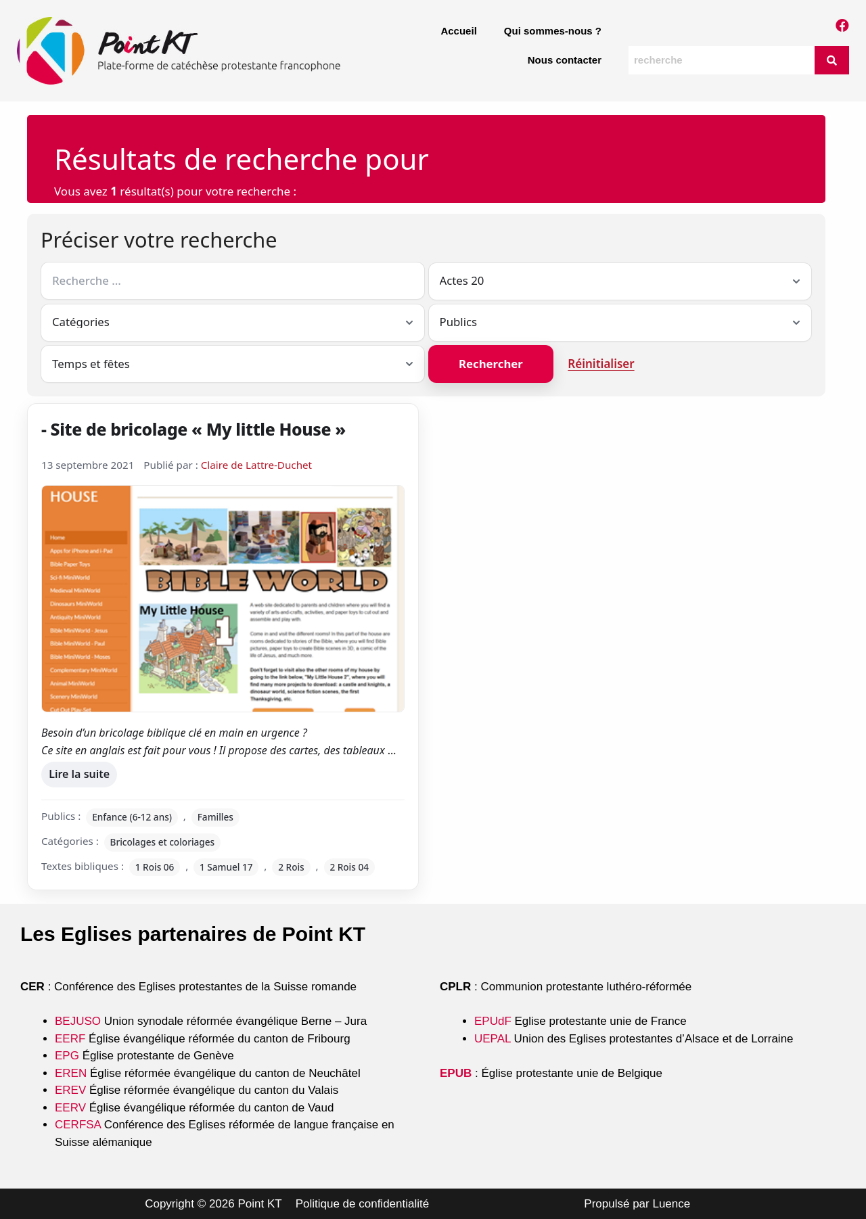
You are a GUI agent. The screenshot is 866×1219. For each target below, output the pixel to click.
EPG (67, 1055)
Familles (215, 816)
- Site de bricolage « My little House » (193, 428)
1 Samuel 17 (226, 866)
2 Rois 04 (349, 866)
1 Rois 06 (155, 866)
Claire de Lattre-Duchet (256, 465)
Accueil (458, 31)
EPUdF (492, 1021)
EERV (70, 1107)
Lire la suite (79, 771)
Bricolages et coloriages (162, 841)
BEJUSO (79, 1021)
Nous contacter (564, 60)
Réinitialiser (601, 363)
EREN (71, 1073)
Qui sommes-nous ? (552, 31)
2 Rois (291, 866)
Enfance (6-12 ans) (132, 816)
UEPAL (492, 1038)
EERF (70, 1038)
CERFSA (78, 1124)
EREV (70, 1090)
